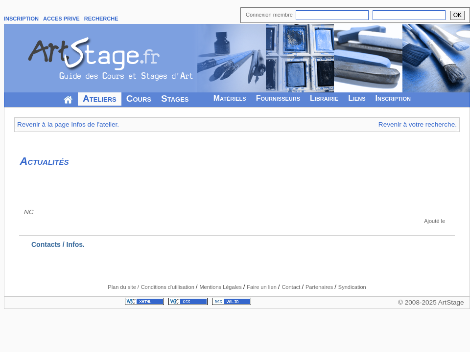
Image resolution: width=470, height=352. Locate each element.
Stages (175, 98)
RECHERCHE (101, 19)
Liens (356, 98)
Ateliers (100, 98)
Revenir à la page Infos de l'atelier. (68, 124)
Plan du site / (123, 287)
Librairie (324, 98)
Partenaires (320, 287)
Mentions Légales (221, 287)
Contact (292, 287)
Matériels (229, 98)
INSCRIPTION (21, 19)
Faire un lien (262, 287)
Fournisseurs (278, 98)
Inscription (393, 98)
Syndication (352, 287)
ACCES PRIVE (61, 19)
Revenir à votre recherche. (417, 124)
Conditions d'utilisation (168, 287)
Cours (138, 98)
